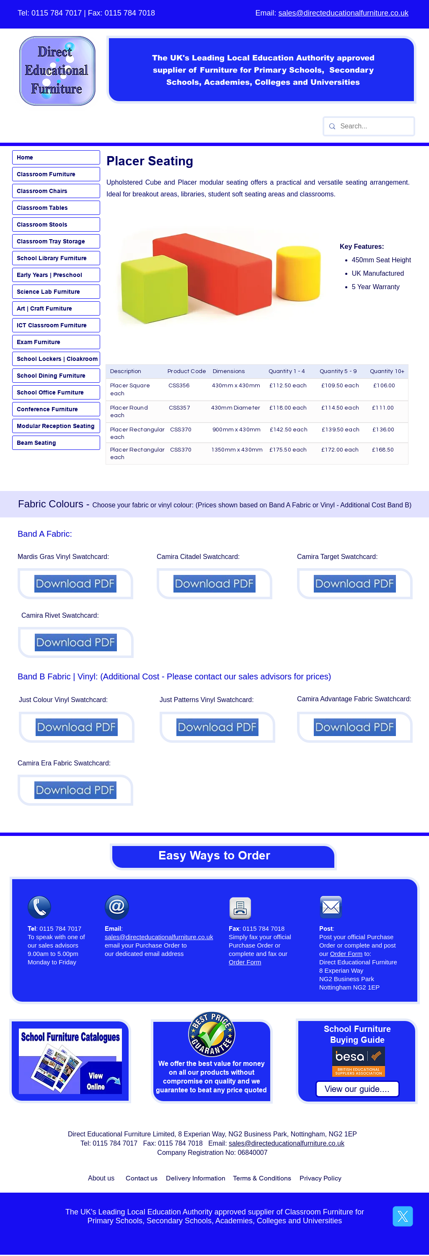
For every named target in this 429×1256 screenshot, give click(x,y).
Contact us (142, 1178)
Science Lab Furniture (48, 291)
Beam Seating (36, 442)
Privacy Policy (320, 1178)
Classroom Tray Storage (51, 241)
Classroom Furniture (46, 174)
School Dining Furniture (51, 375)
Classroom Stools (42, 224)
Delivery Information (195, 1178)
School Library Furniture (52, 258)
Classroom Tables (42, 207)
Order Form (346, 953)
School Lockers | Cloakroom (57, 358)
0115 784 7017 (56, 13)
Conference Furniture (47, 409)
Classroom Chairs (42, 191)
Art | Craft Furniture (44, 308)
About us (101, 1178)
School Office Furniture (50, 392)
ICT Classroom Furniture (52, 325)
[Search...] (368, 126)
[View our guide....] (357, 1089)
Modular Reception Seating (56, 426)
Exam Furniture (38, 342)
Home (25, 157)
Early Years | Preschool (49, 275)
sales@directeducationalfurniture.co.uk (343, 13)
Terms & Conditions (262, 1178)
